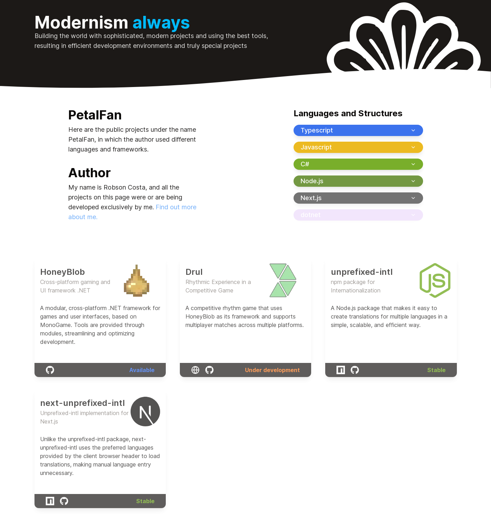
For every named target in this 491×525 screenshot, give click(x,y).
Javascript (358, 147)
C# (358, 164)
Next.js (358, 198)
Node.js (358, 181)
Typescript (358, 130)
